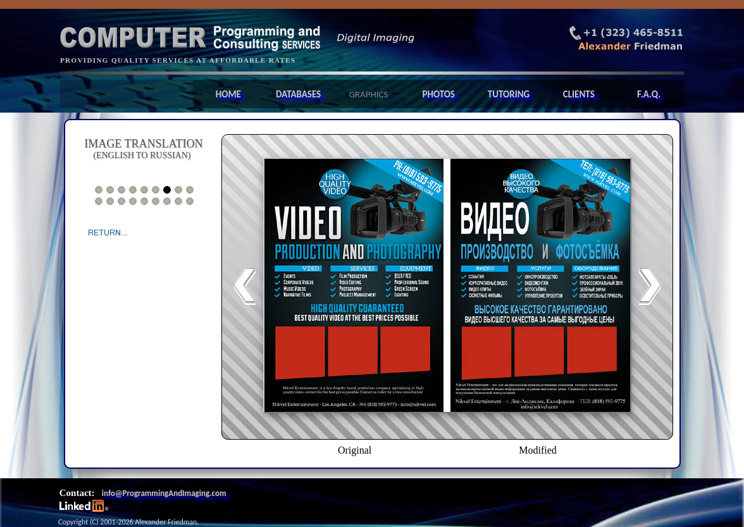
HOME (228, 94)
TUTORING (509, 94)
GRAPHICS (368, 94)
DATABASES (298, 94)
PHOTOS (438, 94)
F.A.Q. (648, 94)
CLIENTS (579, 94)
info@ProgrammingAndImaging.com (164, 493)
